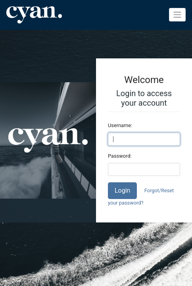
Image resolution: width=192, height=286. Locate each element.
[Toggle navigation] (177, 14)
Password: (120, 156)
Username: (120, 125)
